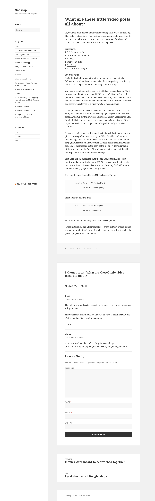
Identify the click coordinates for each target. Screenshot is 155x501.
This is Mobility (81, 286)
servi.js (17, 93)
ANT (125, 165)
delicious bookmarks (27, 184)
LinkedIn (18, 136)
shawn (68, 334)
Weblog (70, 58)
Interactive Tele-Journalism (25, 50)
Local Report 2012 (22, 54)
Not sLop (21, 10)
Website (68, 423)
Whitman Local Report (23, 106)
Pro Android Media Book (24, 89)
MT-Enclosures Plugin (77, 68)
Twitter (18, 140)
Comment (70, 368)
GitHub (17, 132)
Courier (18, 46)
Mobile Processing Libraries (26, 59)
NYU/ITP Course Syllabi (24, 67)
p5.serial (18, 75)
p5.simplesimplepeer (23, 79)
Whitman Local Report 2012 (25, 110)
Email (68, 412)
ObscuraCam (20, 71)
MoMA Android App (22, 63)
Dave (67, 296)
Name (68, 402)
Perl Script (71, 65)
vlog (95, 249)
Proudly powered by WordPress (77, 496)
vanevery (87, 249)
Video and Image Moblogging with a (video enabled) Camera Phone (27, 99)
